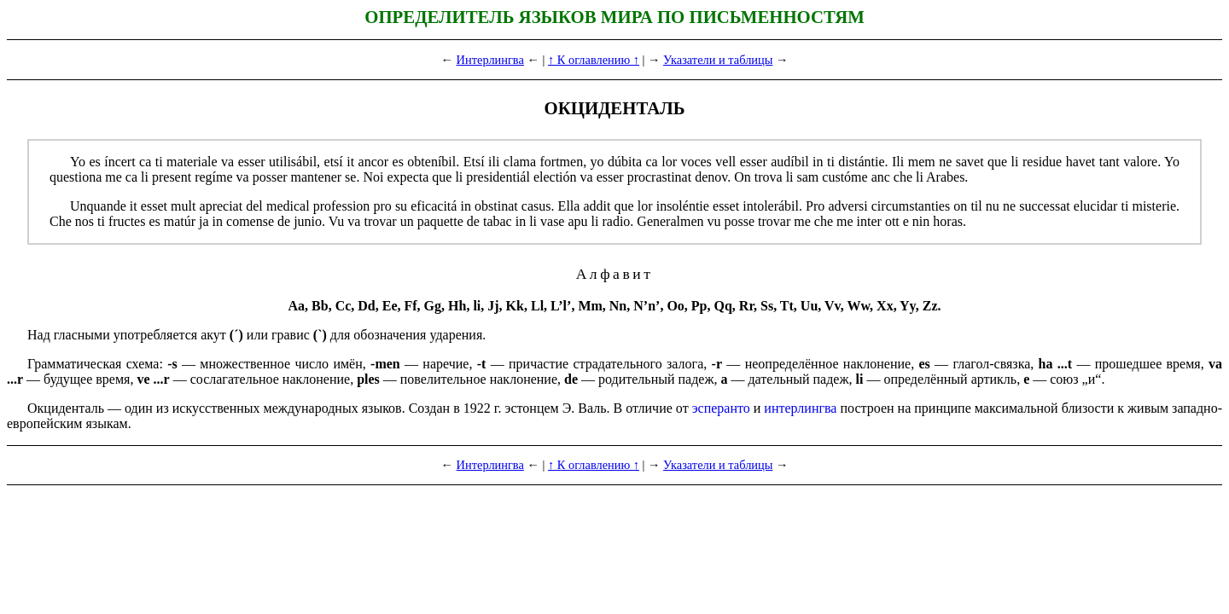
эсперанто (721, 408)
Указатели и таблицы (717, 60)
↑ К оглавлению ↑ (593, 60)
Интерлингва (490, 60)
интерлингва (800, 408)
